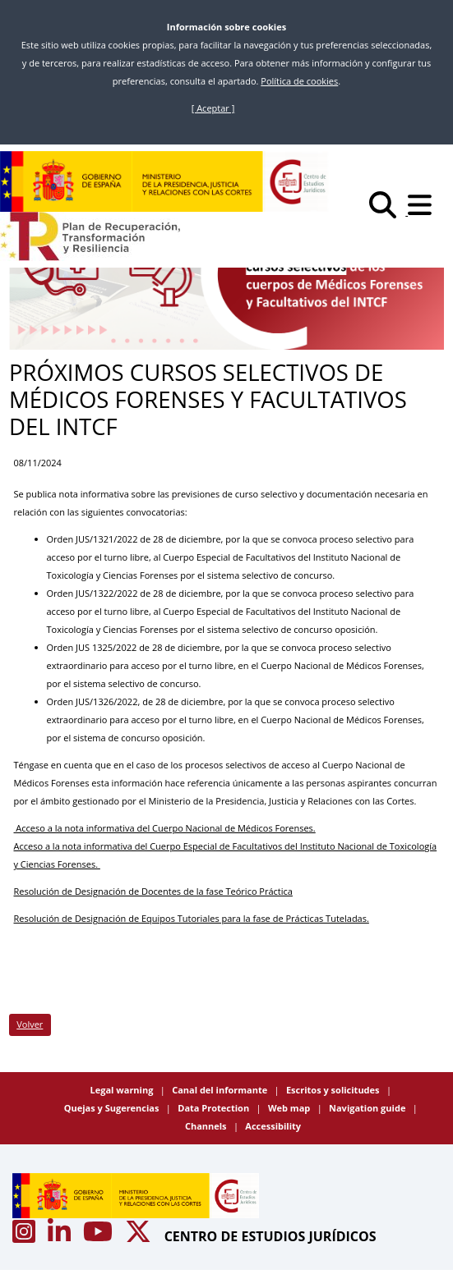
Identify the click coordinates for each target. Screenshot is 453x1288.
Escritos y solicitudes (333, 1090)
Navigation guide (368, 1108)
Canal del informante (221, 1090)
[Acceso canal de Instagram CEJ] (25, 1236)
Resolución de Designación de (77, 918)
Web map (290, 1108)
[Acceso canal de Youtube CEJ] (99, 1236)
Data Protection (215, 1108)
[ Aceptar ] (213, 108)
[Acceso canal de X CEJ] (140, 1236)
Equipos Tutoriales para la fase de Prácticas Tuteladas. (255, 918)
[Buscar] (388, 211)
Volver (29, 1024)
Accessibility (273, 1126)
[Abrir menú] (424, 211)
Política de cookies (299, 81)
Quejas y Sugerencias (113, 1108)
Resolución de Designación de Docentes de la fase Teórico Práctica (153, 891)
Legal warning (123, 1090)
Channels (207, 1126)
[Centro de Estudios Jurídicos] (164, 181)
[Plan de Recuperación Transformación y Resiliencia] (90, 236)
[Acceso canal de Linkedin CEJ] (61, 1236)
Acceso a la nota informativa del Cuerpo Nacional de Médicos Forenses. (165, 828)
